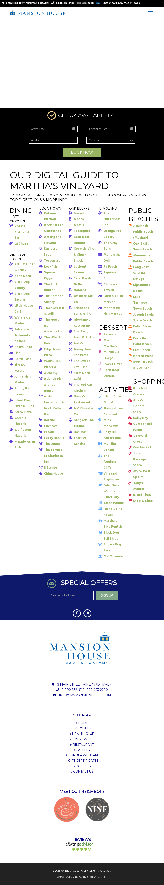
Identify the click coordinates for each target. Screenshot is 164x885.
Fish (17, 353)
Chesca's (50, 426)
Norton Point (143, 356)
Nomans (80, 290)
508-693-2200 (85, 3)
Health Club (82, 734)
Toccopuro (52, 260)
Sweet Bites (113, 364)
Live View (118, 3)
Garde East (22, 359)
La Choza (21, 243)
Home (82, 723)
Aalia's (78, 343)
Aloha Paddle (114, 503)
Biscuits (80, 213)
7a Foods (110, 266)
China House (53, 473)
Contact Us (82, 771)
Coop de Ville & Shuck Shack (84, 254)
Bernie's (110, 334)
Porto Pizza (23, 412)
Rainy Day (140, 418)
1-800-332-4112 (65, 3)
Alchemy (50, 373)
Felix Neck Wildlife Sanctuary (111, 491)
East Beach (141, 350)
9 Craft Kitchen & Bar (22, 231)
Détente (50, 467)
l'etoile (49, 432)
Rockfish (50, 266)
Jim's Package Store (139, 459)
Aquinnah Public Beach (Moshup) (143, 231)
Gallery (82, 750)
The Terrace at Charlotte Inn (53, 455)
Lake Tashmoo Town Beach (142, 302)
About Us (82, 728)
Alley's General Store (139, 406)
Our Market (142, 447)
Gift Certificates (82, 761)
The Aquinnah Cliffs (111, 461)
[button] (151, 13)
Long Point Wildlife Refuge (141, 273)
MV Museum (113, 556)
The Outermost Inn (112, 219)
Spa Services (82, 739)
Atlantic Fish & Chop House (53, 384)
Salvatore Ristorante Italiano (22, 335)
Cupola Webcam (82, 755)
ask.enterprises (97, 877)
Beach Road (23, 347)
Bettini (49, 420)
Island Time (142, 495)
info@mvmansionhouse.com (85, 695)
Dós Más (80, 432)
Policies (82, 766)
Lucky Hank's (54, 438)
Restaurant (82, 745)
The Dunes (52, 444)
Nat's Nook (22, 276)
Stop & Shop (143, 501)
